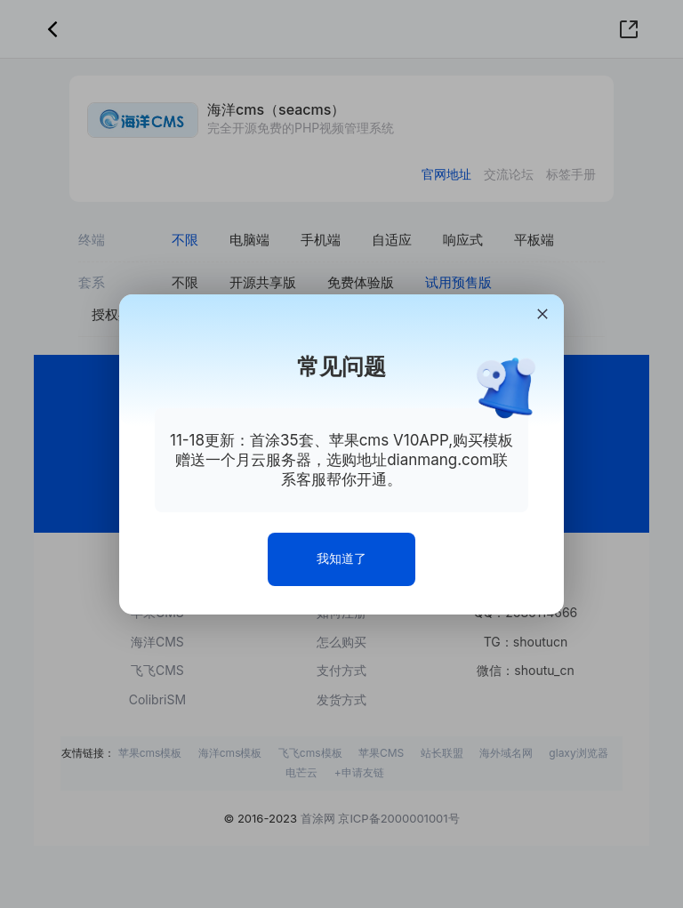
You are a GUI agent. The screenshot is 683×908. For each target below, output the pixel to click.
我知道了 (341, 558)
